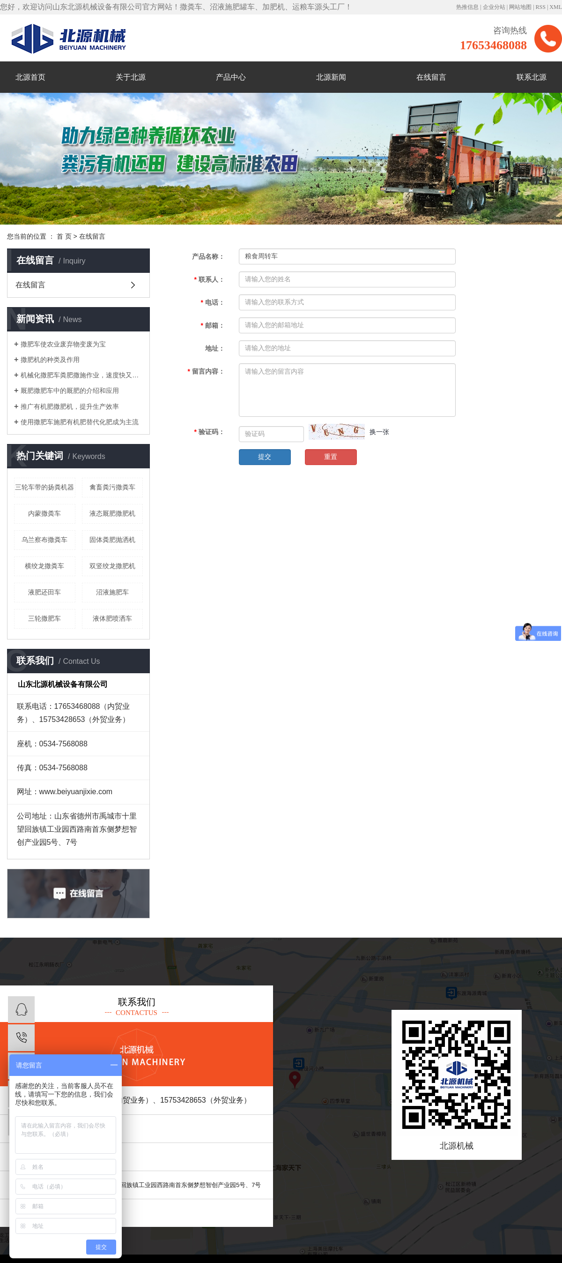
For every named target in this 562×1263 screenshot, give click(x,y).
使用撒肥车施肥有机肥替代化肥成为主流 (80, 422)
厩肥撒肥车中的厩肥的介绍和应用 (70, 390)
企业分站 (494, 7)
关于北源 (131, 77)
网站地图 (520, 7)
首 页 (64, 236)
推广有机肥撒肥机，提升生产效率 (70, 406)
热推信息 (467, 7)
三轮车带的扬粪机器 (44, 487)
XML (555, 7)
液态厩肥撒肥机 (112, 513)
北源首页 (30, 77)
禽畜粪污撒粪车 (112, 487)
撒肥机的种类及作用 (50, 359)
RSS (541, 7)
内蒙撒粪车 (44, 513)
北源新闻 (331, 77)
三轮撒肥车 (44, 618)
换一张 (379, 432)
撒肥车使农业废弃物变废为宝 (63, 344)
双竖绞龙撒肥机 (112, 566)
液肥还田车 (44, 592)
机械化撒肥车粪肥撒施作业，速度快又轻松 (82, 375)
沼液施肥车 (112, 592)
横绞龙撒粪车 (44, 566)
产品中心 (231, 77)
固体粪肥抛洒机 (112, 539)
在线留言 (431, 77)
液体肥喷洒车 (112, 618)
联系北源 (532, 77)
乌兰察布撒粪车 (44, 539)
